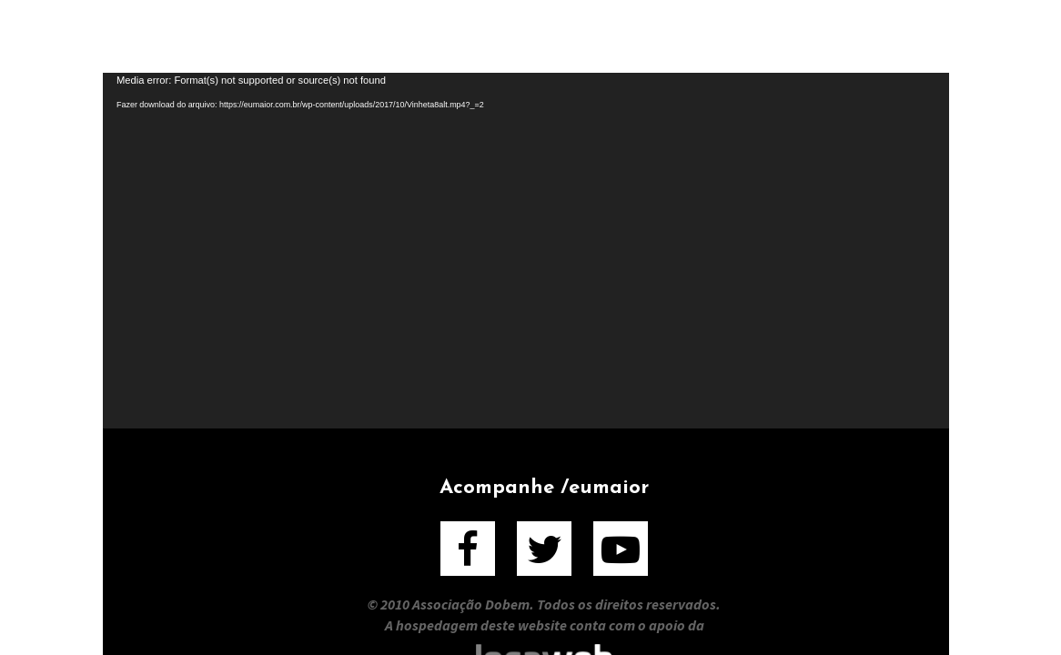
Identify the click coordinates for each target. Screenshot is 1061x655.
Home (213, 36)
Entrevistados (695, 36)
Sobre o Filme (346, 36)
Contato (846, 36)
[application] (526, 250)
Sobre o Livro (519, 36)
